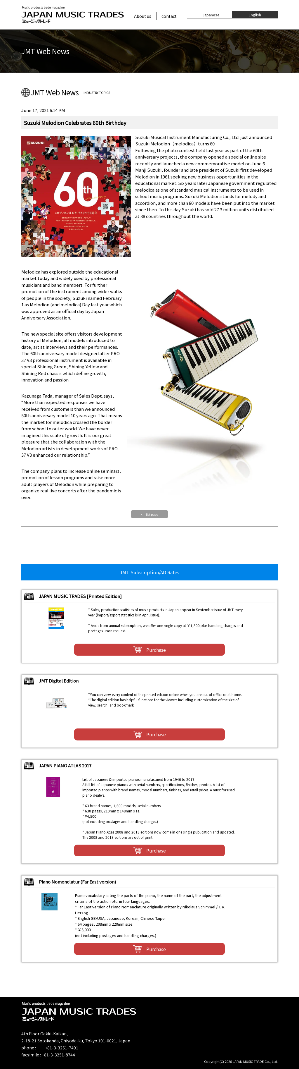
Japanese (211, 14)
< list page (149, 514)
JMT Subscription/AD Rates (149, 572)
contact (169, 16)
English (255, 14)
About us (142, 16)
